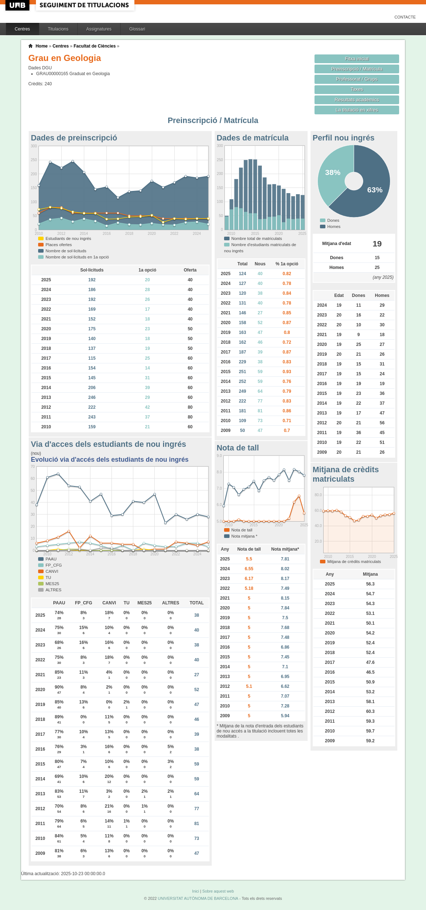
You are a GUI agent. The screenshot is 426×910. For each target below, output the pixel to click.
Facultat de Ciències (95, 46)
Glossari (137, 29)
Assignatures (98, 29)
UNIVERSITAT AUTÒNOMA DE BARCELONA (198, 898)
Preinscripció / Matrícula (356, 69)
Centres (22, 29)
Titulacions (58, 29)
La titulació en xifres (357, 110)
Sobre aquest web (218, 891)
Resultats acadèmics (356, 99)
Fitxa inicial (357, 58)
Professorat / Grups (356, 79)
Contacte (405, 17)
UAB (18, 5)
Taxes (356, 89)
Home (42, 46)
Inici (195, 891)
